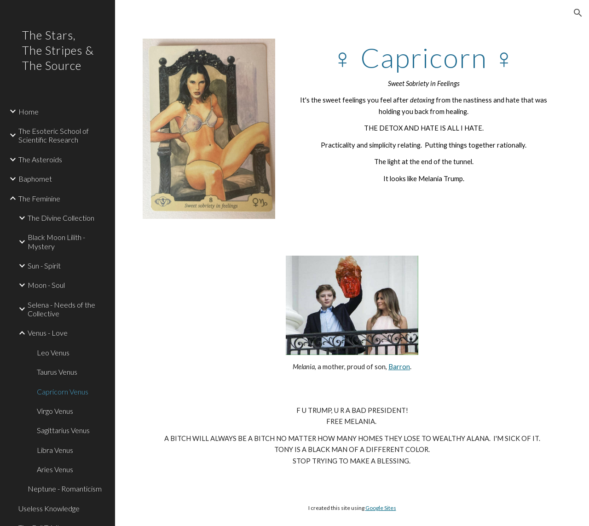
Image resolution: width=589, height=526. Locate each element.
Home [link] (28, 111)
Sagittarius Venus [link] (63, 430)
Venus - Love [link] (48, 332)
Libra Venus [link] (55, 450)
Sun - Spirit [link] (44, 265)
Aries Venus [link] (55, 469)
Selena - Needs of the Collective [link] (61, 309)
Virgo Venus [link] (55, 410)
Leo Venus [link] (53, 352)
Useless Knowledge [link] (49, 508)
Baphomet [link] (35, 178)
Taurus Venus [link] (57, 371)
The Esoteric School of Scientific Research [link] (53, 135)
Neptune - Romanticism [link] (65, 488)
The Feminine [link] (39, 198)
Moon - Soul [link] (46, 284)
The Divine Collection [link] (61, 217)
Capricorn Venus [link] (62, 391)
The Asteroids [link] (40, 159)
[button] (578, 13)
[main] (423, 113)
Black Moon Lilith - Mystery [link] (56, 241)
